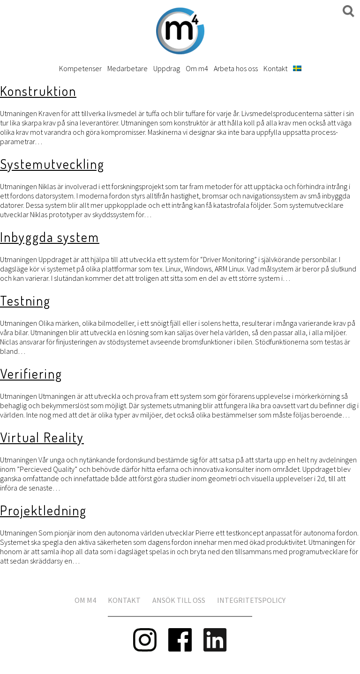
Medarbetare (127, 68)
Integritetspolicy (251, 600)
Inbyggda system (49, 236)
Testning (25, 300)
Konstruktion (38, 90)
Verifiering (31, 373)
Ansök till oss (178, 600)
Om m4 (197, 68)
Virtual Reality (42, 437)
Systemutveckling (52, 163)
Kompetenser (80, 68)
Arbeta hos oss (236, 68)
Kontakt (275, 68)
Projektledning (43, 510)
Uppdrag (166, 68)
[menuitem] (297, 68)
